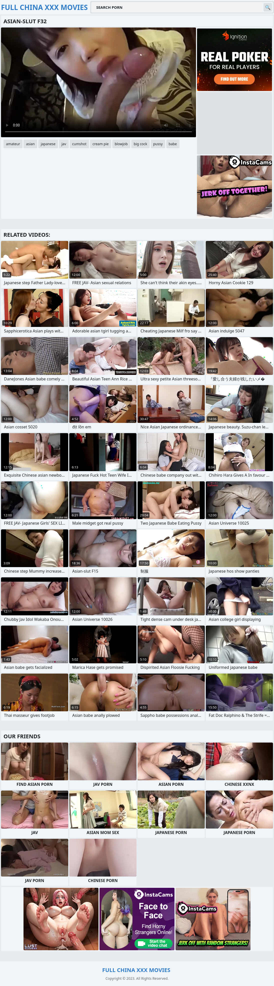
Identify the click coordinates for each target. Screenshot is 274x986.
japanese (48, 143)
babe (173, 143)
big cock (140, 143)
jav (64, 143)
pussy (158, 143)
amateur (13, 143)
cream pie (100, 143)
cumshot (79, 143)
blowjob (121, 143)
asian (30, 143)
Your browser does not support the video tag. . (98, 82)
